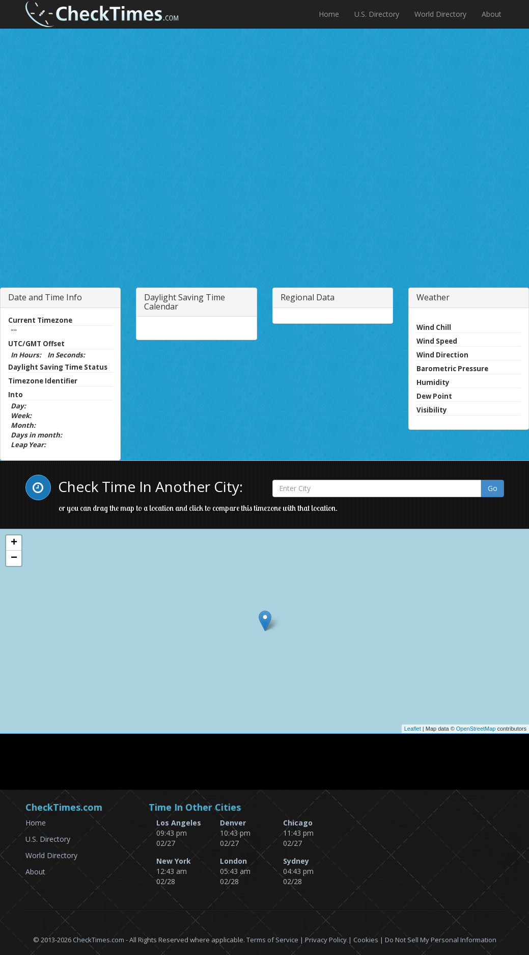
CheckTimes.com (98, 939)
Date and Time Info (45, 297)
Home (329, 14)
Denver (233, 823)
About (492, 14)
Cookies (365, 939)
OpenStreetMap (476, 729)
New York (173, 861)
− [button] (14, 558)
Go (492, 488)
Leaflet (412, 729)
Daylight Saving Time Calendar (184, 302)
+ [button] (14, 543)
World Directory (440, 14)
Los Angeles (178, 823)
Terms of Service (272, 939)
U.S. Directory (376, 14)
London (233, 861)
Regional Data (308, 297)
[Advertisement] (118, 190)
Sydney (296, 861)
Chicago (298, 823)
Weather (433, 297)
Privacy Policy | (329, 939)
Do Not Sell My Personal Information (440, 939)
